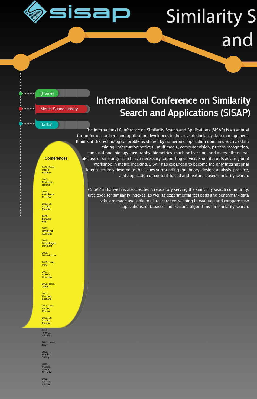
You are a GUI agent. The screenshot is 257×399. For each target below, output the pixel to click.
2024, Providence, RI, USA (48, 194)
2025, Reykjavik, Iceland (47, 182)
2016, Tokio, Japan (48, 285)
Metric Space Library (59, 108)
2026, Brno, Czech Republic (48, 170)
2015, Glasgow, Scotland (47, 296)
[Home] (47, 93)
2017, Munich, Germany (47, 274)
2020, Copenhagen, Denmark (49, 243)
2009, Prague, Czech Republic (46, 368)
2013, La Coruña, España (46, 320)
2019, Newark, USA (49, 254)
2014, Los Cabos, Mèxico (47, 308)
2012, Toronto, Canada (46, 333)
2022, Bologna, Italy (47, 219)
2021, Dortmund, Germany (47, 231)
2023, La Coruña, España (46, 206)
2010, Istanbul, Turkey (46, 354)
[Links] (46, 124)
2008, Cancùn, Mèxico (46, 382)
